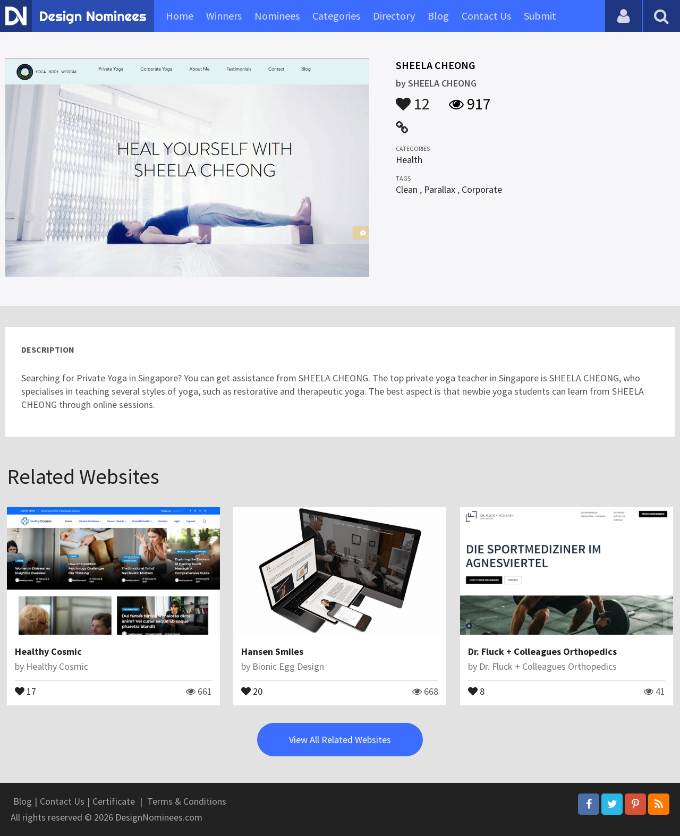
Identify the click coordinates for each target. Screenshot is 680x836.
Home (179, 15)
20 (251, 690)
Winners (224, 15)
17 (25, 690)
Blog (438, 15)
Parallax (439, 189)
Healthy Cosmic (48, 651)
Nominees (277, 15)
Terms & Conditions (186, 801)
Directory (394, 15)
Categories (336, 15)
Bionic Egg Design (288, 666)
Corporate (482, 189)
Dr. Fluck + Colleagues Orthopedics (542, 651)
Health (409, 159)
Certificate (113, 801)
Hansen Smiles (272, 651)
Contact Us (486, 15)
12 (413, 98)
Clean (407, 189)
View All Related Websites (340, 739)
